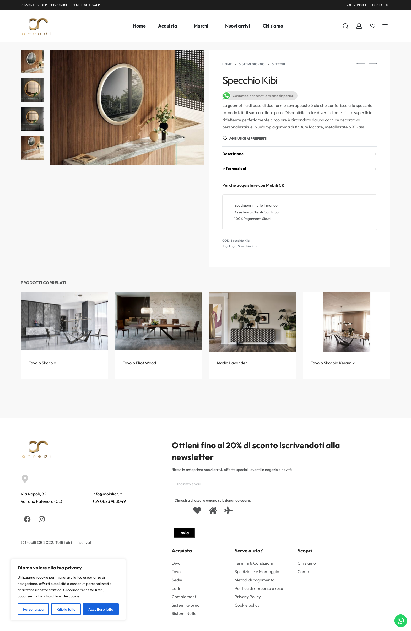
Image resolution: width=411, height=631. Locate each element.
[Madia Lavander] (252, 333)
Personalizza (33, 609)
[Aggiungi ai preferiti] (245, 138)
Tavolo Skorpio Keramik (333, 380)
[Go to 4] (32, 148)
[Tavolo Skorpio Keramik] (346, 337)
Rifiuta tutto (66, 609)
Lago (232, 246)
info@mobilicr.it (107, 494)
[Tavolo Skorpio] (64, 328)
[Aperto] (373, 26)
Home (227, 64)
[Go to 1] (32, 61)
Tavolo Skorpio (42, 372)
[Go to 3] (32, 119)
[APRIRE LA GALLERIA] (127, 107)
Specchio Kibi (247, 246)
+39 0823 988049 (109, 501)
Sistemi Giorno (252, 64)
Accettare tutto (100, 609)
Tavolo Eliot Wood (139, 373)
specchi (278, 64)
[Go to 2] (32, 90)
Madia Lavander (232, 376)
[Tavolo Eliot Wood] (158, 329)
